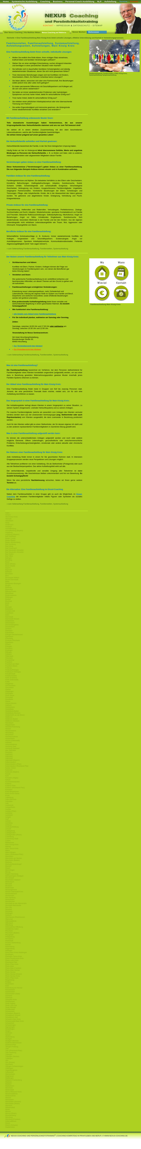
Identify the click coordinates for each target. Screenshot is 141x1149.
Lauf (7, 819)
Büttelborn (9, 609)
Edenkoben (9, 633)
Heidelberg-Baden (12, 711)
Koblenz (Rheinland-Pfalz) (15, 788)
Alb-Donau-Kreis (11, 517)
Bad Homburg (10, 544)
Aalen (7, 513)
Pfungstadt (9, 935)
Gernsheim (9, 688)
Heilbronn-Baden (11, 719)
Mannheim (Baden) (12, 860)
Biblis (7, 582)
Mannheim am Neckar (13, 858)
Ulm (6, 1060)
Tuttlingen (9, 1058)
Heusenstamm (10, 731)
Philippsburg (10, 937)
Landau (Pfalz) (10, 811)
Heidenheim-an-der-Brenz (15, 715)
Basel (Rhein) (10, 564)
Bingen (7, 585)
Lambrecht (9, 805)
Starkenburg (9, 1037)
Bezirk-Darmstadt (11, 580)
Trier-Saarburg (10, 1053)
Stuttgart (8, 1039)
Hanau (7, 701)
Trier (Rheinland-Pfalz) (13, 1051)
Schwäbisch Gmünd (12, 1015)
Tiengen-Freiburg (11, 1047)
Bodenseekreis (10, 595)
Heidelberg (9, 709)
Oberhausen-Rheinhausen (15, 917)
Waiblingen (9, 1078)
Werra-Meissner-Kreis (13, 1092)
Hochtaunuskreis (11, 737)
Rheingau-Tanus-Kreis (13, 956)
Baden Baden (10, 540)
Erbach (8, 644)
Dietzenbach (10, 623)
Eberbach (8, 631)
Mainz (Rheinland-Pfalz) (14, 854)
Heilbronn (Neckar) (12, 721)
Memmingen (10, 870)
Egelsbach (9, 637)
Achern (8, 515)
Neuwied (8, 909)
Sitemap (98, 25)
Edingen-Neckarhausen (14, 635)
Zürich (7, 1123)
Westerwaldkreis (11, 1094)
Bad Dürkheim (10, 536)
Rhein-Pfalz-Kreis (11, 964)
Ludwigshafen (10, 833)
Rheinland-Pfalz (11, 962)
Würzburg (9, 1117)
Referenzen (93, 32)
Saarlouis (8, 998)
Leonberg (8, 823)
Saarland (8, 996)
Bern (7, 576)
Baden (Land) (10, 538)
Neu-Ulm (8, 907)
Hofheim (8, 742)
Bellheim (8, 572)
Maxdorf (8, 866)
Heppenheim (10, 725)
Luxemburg (9, 837)
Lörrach (8, 829)
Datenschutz (81, 25)
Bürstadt (8, 607)
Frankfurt (8, 662)
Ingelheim (9, 754)
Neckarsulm (9, 896)
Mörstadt (8, 884)
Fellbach (8, 654)
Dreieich (8, 629)
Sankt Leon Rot (11, 1005)
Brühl (7, 603)
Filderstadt (9, 656)
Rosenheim (9, 984)
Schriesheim (10, 1011)
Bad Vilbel (9, 556)
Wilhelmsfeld (10, 1107)
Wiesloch (8, 1106)
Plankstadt (9, 941)
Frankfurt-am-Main (12, 664)
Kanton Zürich (10, 768)
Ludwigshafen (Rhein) (13, 835)
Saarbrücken (10, 992)
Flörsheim (9, 658)
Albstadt (8, 519)
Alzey (7, 523)
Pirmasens (9, 939)
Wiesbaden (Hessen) (13, 1102)
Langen (8, 817)
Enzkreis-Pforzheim (12, 640)
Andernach (9, 525)
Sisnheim (8, 1033)
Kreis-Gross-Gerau (12, 794)
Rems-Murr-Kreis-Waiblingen (16, 952)
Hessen (8, 729)
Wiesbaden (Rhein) (12, 1104)
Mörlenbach (9, 882)
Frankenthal (9, 660)
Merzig (7, 872)
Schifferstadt (10, 1009)
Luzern (7, 841)
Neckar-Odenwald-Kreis (14, 892)
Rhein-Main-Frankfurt (13, 968)
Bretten (8, 599)
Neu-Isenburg (10, 898)
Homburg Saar (10, 746)
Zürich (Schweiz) (11, 1125)
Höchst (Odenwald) (12, 741)
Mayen (7, 868)
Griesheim (9, 693)
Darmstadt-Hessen (12, 619)
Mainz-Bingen (10, 852)
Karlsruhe (8, 770)
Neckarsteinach (11, 894)
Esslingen (9, 650)
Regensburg (9, 949)
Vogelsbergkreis (11, 1070)
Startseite (10, 38)
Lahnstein (9, 801)
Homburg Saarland (12, 748)
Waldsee (8, 1082)
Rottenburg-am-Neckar (13, 988)
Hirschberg (9, 733)
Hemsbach (9, 723)
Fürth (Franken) (11, 678)
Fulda (7, 682)
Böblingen (9, 597)
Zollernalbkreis (10, 1121)
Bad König (9, 546)
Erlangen (8, 646)
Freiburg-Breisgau (12, 670)
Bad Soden (9, 554)
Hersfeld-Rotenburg (12, 727)
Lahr (7, 803)
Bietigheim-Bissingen (13, 584)
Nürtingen (9, 913)
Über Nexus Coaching (13, 33)
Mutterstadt (9, 888)
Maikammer (9, 843)
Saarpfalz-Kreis (11, 1000)
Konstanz (8, 790)
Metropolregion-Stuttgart (14, 876)
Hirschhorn (9, 735)
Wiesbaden (9, 1100)
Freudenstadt (10, 674)
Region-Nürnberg (11, 874)
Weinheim (9, 1088)
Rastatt (8, 945)
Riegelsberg (9, 980)
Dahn (7, 615)
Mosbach (8, 886)
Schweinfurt (9, 1023)
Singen (7, 1031)
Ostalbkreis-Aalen (12, 929)
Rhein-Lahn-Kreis (11, 960)
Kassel (7, 774)
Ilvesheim (8, 752)
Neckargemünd (11, 890)
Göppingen (9, 691)
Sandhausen (10, 1002)
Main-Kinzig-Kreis (11, 845)
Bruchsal (8, 601)
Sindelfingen (10, 1029)
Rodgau (8, 982)
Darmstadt (9, 617)
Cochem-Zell (10, 611)
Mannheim (9, 856)
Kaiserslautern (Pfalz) (13, 764)
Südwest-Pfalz (10, 1045)
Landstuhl (9, 815)
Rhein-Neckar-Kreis (12, 976)
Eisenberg (9, 638)
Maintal (8, 846)
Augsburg (8, 532)
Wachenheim (10, 1074)
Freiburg (8, 668)
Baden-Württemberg (12, 542)
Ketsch (7, 780)
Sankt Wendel (10, 1007)
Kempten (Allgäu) (11, 778)
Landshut (8, 813)
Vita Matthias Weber (32, 33)
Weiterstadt (9, 1090)
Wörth (7, 1109)
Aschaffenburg (10, 529)
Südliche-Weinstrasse (13, 1043)
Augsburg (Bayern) (12, 534)
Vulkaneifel (9, 1072)
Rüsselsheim (10, 990)
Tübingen (8, 1055)
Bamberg (8, 560)
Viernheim (9, 1064)
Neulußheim (9, 899)
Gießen (8, 689)
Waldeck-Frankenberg (13, 1080)
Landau (8, 809)
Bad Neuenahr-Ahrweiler (14, 550)
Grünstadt (9, 697)
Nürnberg (8, 911)
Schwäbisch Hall (11, 1017)
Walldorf (8, 1084)
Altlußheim (9, 521)
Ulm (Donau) (10, 1062)
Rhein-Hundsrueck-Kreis (14, 958)
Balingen (8, 558)
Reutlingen (9, 954)
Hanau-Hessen (11, 703)
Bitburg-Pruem (10, 591)
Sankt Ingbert (10, 1003)
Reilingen (8, 950)
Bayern (8, 568)
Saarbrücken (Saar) (12, 994)
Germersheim (10, 686)
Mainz (7, 850)
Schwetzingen (10, 1025)
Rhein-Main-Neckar (12, 970)
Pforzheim (9, 931)
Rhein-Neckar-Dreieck (13, 974)
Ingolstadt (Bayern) (12, 760)
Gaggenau (9, 684)
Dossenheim (10, 627)
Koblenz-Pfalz (10, 786)
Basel (7, 562)
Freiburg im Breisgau (13, 672)
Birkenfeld (9, 589)
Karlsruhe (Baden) (12, 772)
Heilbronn (8, 717)
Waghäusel (9, 1076)
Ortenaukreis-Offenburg (14, 927)
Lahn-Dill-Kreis (10, 799)
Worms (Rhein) (11, 1113)
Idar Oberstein (10, 750)
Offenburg (9, 925)
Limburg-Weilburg (11, 827)
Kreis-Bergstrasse (12, 792)
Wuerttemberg (10, 1115)
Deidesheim (9, 621)
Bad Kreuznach (11, 548)
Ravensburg (9, 947)
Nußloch (8, 915)
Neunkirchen (10, 901)
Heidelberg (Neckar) (12, 713)
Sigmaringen (10, 1027)
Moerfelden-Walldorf (12, 880)
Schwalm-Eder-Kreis (13, 1019)
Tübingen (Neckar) (12, 1056)
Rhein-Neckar (10, 972)
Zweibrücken (10, 1127)
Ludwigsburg (10, 831)
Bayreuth (8, 570)
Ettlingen (8, 652)
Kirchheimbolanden (12, 782)
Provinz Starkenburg (13, 943)
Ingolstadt (9, 756)
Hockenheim (10, 739)
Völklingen (9, 1068)
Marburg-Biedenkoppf (13, 864)
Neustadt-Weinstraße (13, 905)
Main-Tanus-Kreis (11, 848)
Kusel (7, 795)
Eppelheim (9, 642)
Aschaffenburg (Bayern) (14, 531)
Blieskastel (9, 593)
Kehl (7, 776)
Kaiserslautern (10, 762)
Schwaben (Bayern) (12, 1013)
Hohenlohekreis (11, 744)
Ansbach (8, 527)
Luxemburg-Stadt (11, 839)
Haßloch (8, 705)
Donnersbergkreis (12, 625)
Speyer (8, 1035)
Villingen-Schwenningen (14, 1066)
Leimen (8, 821)
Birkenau (8, 587)
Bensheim (9, 574)
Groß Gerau (9, 695)
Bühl (7, 605)
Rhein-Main (9, 966)
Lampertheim (10, 807)
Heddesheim (10, 707)
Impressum (63, 25)
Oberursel (9, 919)
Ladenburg (9, 797)
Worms (8, 1111)
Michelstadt (9, 878)
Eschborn (8, 648)
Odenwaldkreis (10, 921)
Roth (7, 986)
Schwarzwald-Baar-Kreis (14, 1021)
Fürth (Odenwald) (11, 680)
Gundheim (9, 699)
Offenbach (9, 923)
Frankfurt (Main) (11, 666)
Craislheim (9, 613)
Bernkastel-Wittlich (12, 578)
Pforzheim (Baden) (12, 933)
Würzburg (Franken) (12, 1119)
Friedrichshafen (11, 676)
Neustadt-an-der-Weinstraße (16, 903)
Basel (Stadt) (10, 566)
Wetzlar (8, 1098)
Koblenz (8, 784)
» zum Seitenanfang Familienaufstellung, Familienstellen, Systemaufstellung (37, 249)
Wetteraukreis (10, 1096)
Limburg (8, 825)
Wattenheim (9, 1086)
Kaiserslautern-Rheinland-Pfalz (16, 766)
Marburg (8, 862)
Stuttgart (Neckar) (12, 1041)
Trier (7, 1049)
